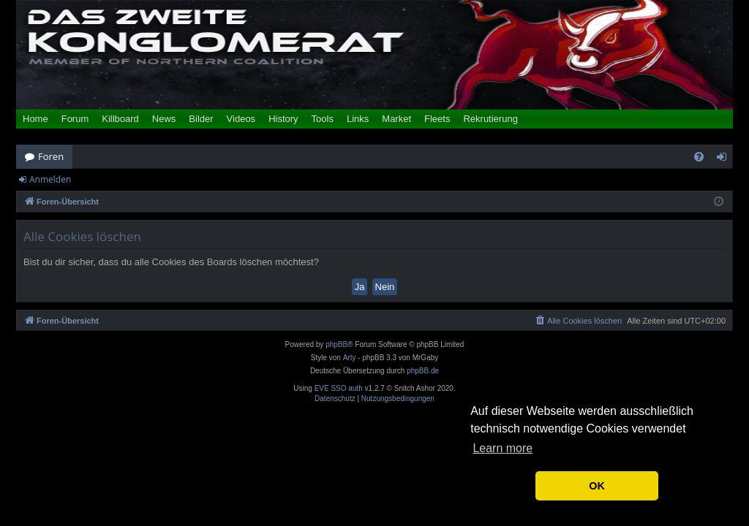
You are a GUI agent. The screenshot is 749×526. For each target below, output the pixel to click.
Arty (349, 358)
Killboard (120, 118)
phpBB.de (423, 371)
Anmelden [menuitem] (725, 159)
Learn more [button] (502, 448)
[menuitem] (699, 157)
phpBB (336, 344)
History (283, 118)
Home (35, 118)
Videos (241, 118)
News (164, 118)
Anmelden (50, 179)
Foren (51, 156)
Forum (75, 118)
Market (396, 118)
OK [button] (597, 486)
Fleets (437, 118)
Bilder (201, 118)
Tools (323, 118)
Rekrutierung (490, 118)
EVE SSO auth (339, 388)
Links (358, 118)
